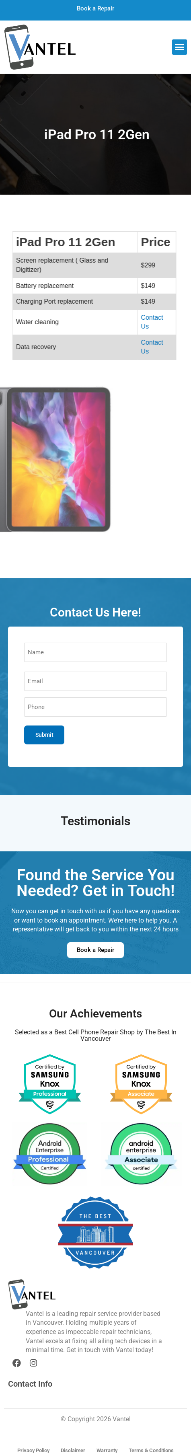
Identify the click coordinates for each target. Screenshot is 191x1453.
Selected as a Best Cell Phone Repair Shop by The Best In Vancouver (96, 1035)
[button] (179, 47)
